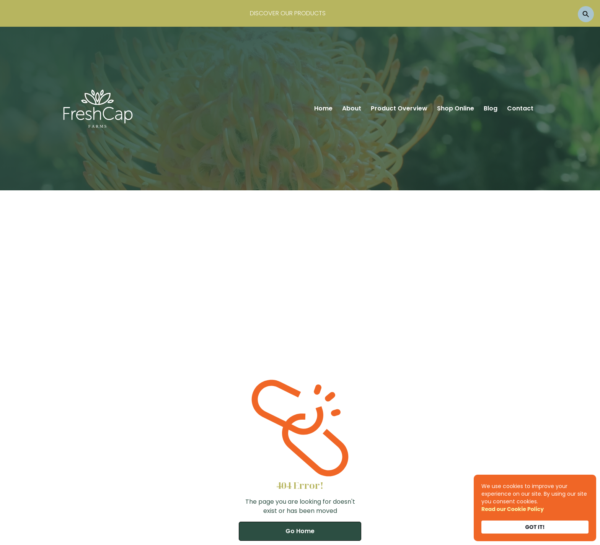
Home (323, 108)
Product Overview (399, 108)
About (351, 108)
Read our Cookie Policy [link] (512, 509)
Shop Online (455, 108)
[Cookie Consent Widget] (535, 508)
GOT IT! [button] (535, 527)
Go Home (300, 531)
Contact (520, 108)
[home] (98, 108)
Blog (490, 108)
